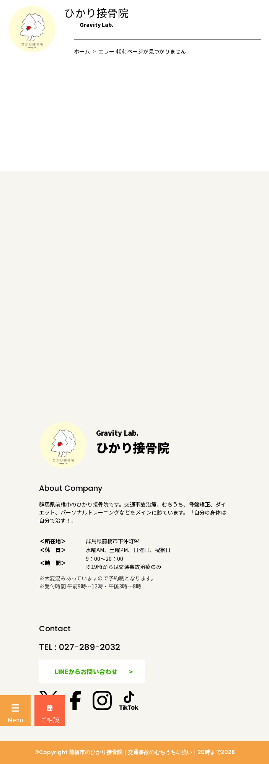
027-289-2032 (89, 647)
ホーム (82, 51)
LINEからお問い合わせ (86, 671)
